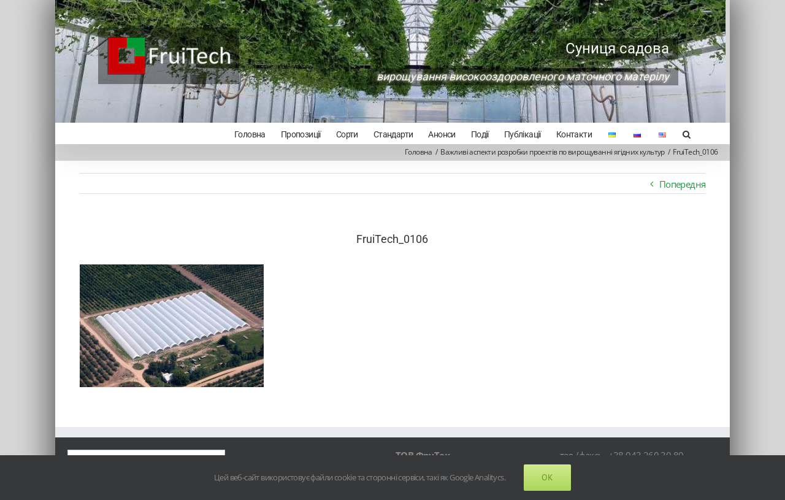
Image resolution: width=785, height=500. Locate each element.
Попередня (677, 184)
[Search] (681, 133)
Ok (547, 477)
